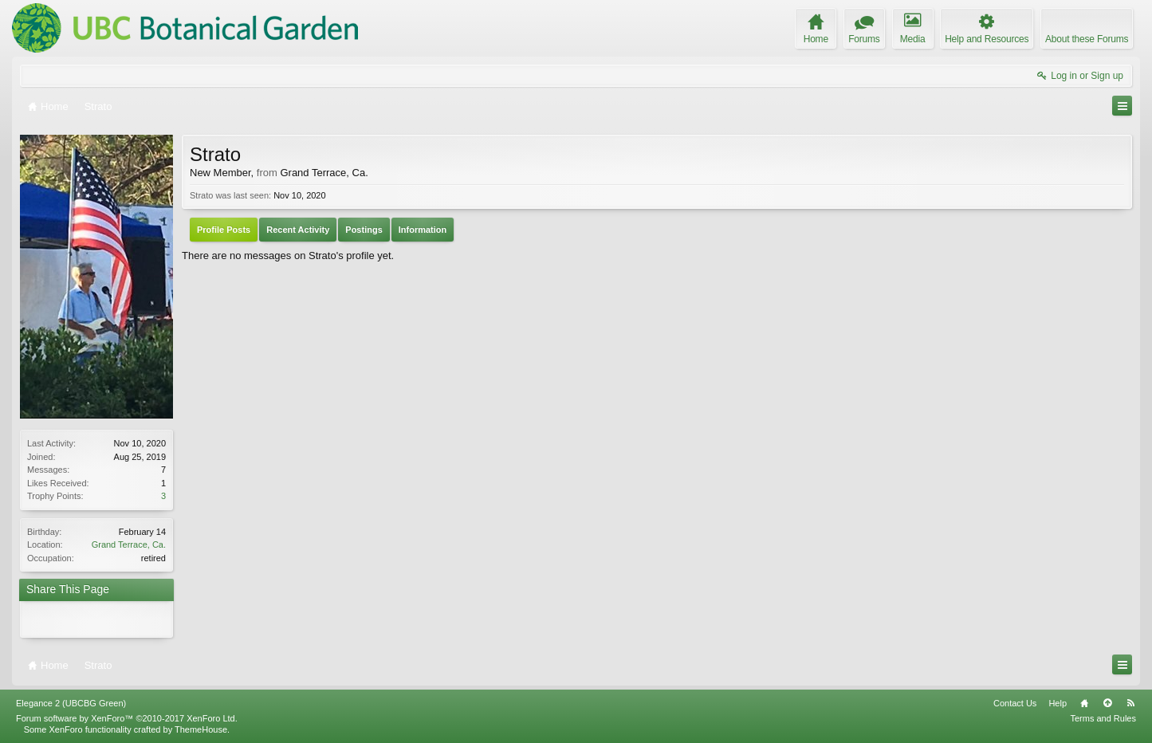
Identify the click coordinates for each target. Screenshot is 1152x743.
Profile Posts (223, 229)
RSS (1130, 703)
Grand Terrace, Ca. (129, 544)
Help (1057, 703)
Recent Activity (297, 229)
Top (1107, 703)
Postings (363, 229)
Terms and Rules (1103, 718)
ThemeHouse (201, 729)
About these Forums (1086, 39)
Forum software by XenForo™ (127, 718)
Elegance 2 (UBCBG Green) (71, 703)
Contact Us (1014, 703)
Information (423, 229)
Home (1084, 703)
